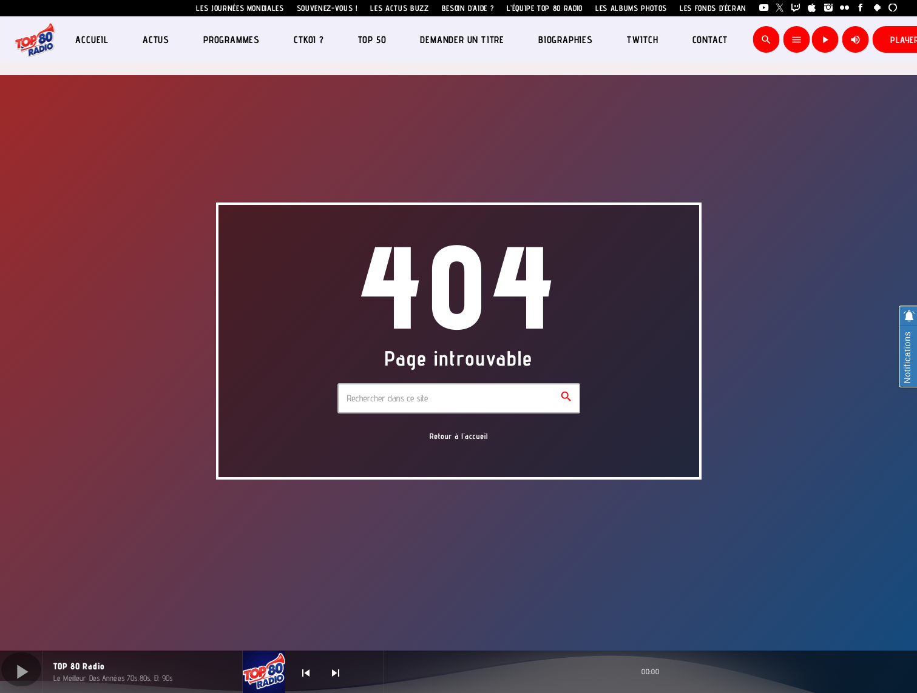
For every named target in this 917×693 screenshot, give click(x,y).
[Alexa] (893, 8)
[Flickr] (844, 8)
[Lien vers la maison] (35, 39)
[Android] (877, 8)
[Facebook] (861, 8)
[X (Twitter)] (780, 8)
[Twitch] (796, 8)
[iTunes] (812, 8)
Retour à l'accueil (459, 436)
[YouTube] (764, 8)
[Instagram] (829, 8)
